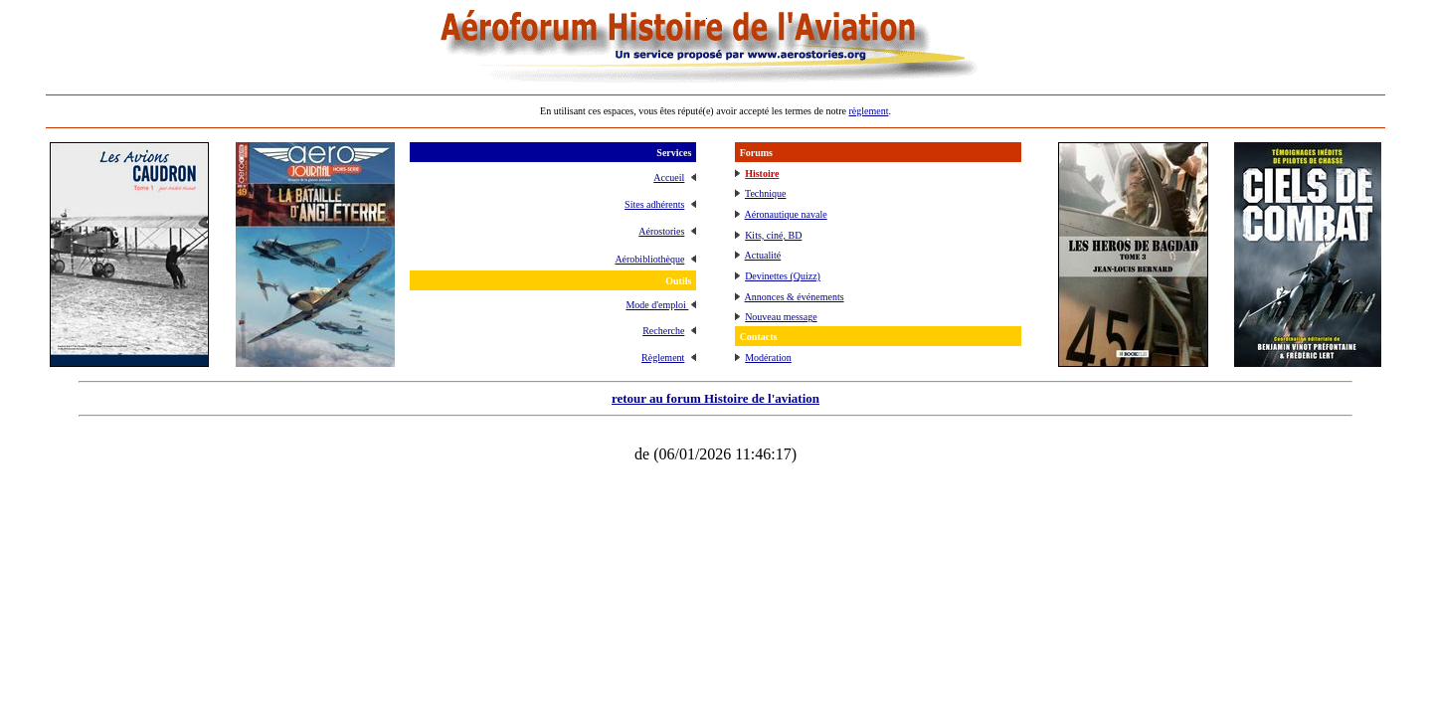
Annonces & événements (794, 296)
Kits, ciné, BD (773, 235)
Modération (768, 357)
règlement (868, 110)
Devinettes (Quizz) (782, 275)
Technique (766, 193)
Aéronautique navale (786, 214)
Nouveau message (780, 316)
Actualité (763, 255)
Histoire (762, 173)
